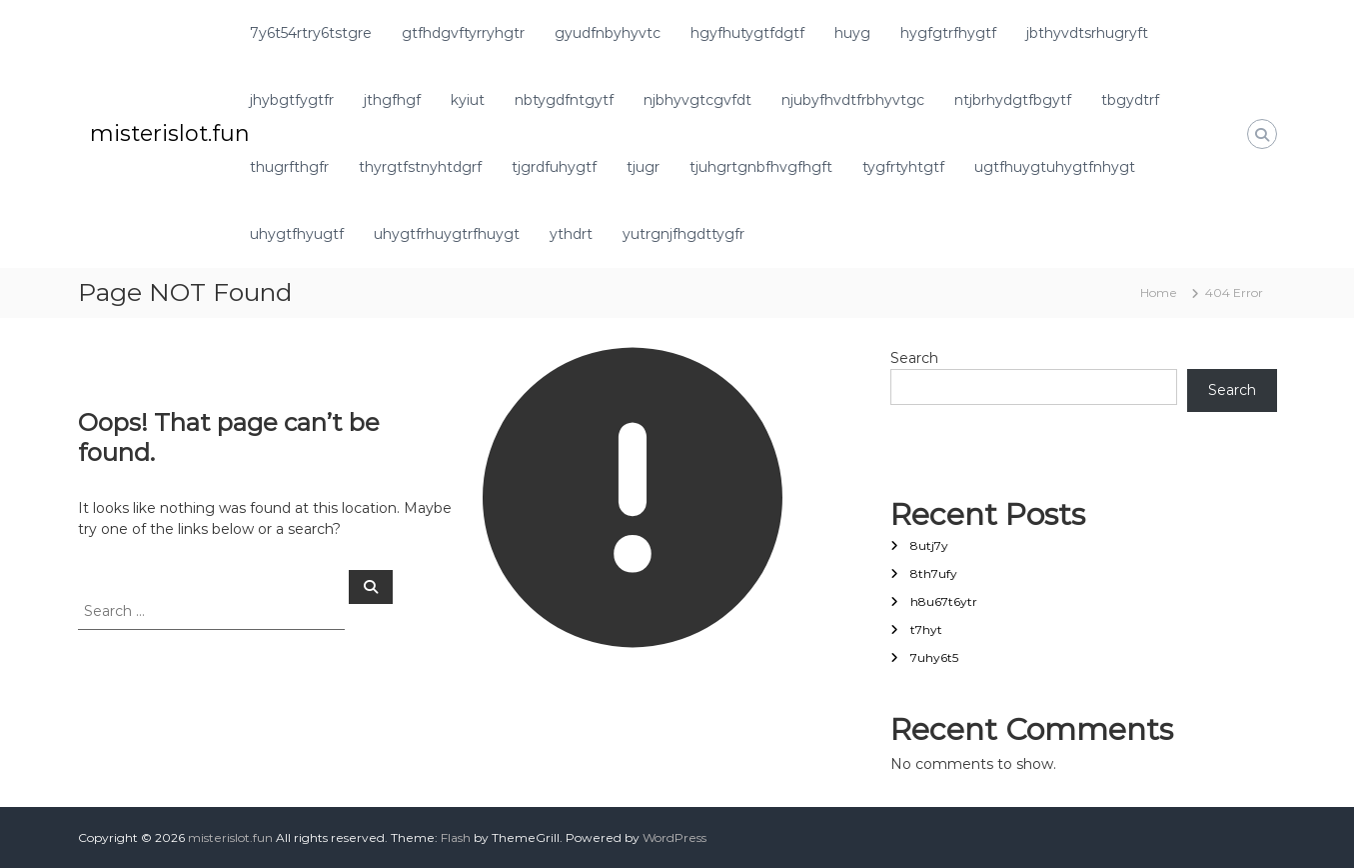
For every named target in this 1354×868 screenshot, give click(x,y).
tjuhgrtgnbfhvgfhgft (760, 167)
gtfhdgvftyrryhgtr (463, 33)
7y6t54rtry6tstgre (311, 33)
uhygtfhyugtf (297, 234)
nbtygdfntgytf (564, 100)
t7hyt (926, 629)
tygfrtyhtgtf (903, 167)
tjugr (643, 167)
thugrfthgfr (289, 167)
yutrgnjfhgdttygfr (683, 234)
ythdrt (571, 234)
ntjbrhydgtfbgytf (1012, 100)
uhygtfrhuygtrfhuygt (447, 234)
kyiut (468, 100)
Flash (456, 837)
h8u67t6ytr (943, 601)
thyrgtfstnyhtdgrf (420, 167)
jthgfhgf (392, 100)
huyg (852, 33)
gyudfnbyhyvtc (608, 33)
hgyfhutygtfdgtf (747, 33)
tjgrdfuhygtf (554, 167)
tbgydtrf (1130, 100)
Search (914, 358)
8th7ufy (933, 573)
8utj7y (929, 545)
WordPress (674, 837)
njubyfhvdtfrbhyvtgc (852, 100)
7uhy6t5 (934, 657)
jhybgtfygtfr (292, 100)
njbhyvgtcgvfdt (697, 100)
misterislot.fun (170, 133)
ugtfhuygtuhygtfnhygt (1054, 167)
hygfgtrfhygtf (948, 33)
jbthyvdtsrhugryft (1087, 33)
